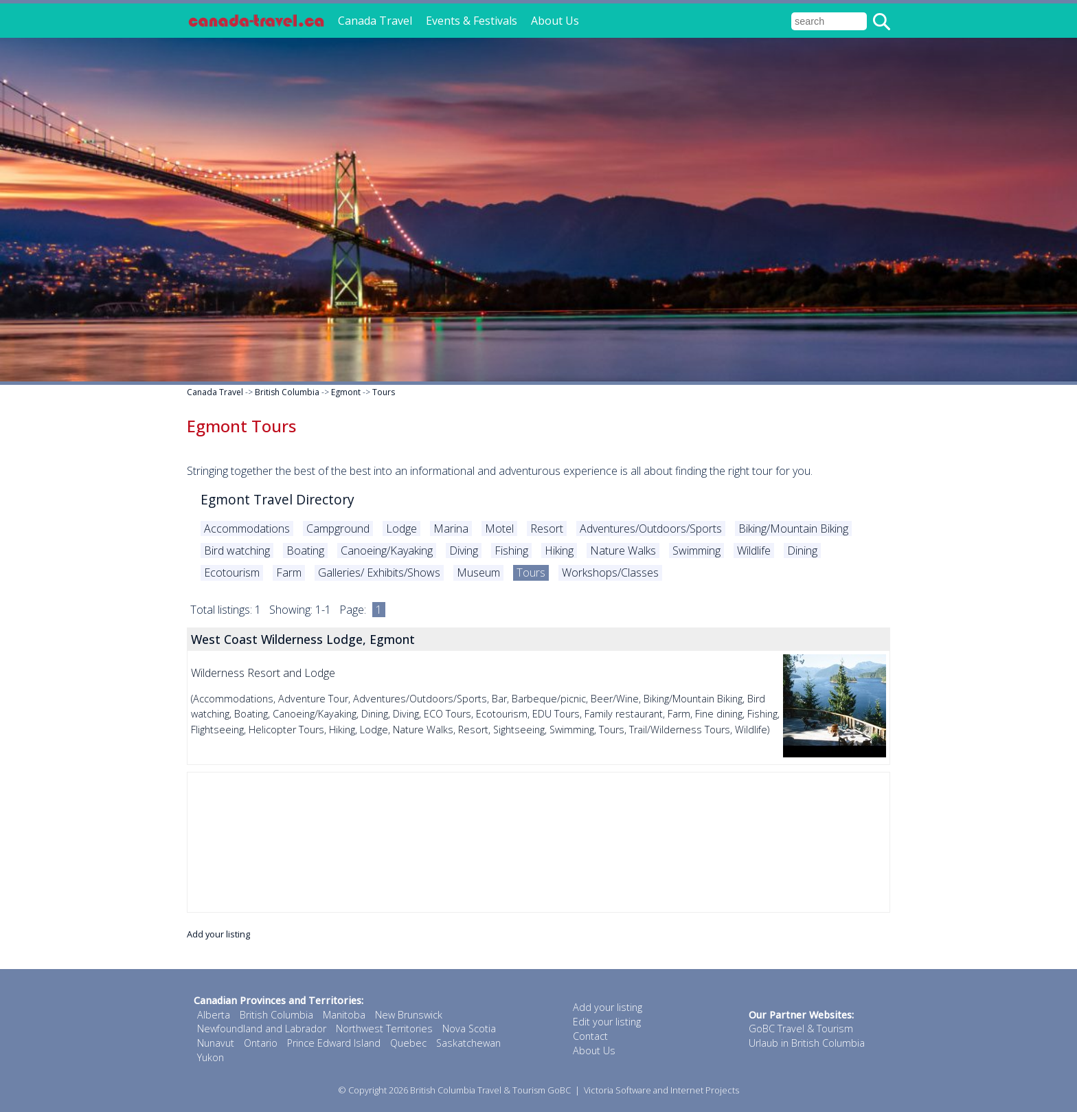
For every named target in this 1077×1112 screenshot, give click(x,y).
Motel (499, 528)
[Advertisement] (538, 842)
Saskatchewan (468, 1042)
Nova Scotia (469, 1028)
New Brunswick (408, 1014)
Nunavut (215, 1042)
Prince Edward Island (334, 1042)
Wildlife (754, 550)
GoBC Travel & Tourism (801, 1028)
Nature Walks (623, 550)
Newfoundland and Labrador (261, 1028)
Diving (463, 550)
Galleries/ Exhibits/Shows (379, 572)
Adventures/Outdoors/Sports (651, 528)
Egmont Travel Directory (277, 499)
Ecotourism (232, 572)
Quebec (408, 1042)
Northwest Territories (384, 1028)
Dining (802, 550)
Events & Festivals (471, 20)
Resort (546, 528)
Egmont (346, 392)
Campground (338, 528)
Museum (478, 572)
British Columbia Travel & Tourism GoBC (490, 1090)
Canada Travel (375, 20)
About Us (555, 20)
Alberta (213, 1014)
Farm (289, 572)
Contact (590, 1036)
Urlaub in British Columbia (807, 1042)
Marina (450, 528)
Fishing (511, 550)
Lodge (401, 528)
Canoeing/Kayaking (387, 550)
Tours (383, 392)
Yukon (210, 1057)
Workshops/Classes (610, 572)
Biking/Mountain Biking (793, 528)
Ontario (260, 1042)
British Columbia (287, 392)
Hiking (559, 550)
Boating (305, 550)
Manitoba (344, 1014)
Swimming (696, 550)
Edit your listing (607, 1021)
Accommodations (247, 528)
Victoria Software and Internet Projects (661, 1090)
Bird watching (237, 550)
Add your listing (218, 934)
